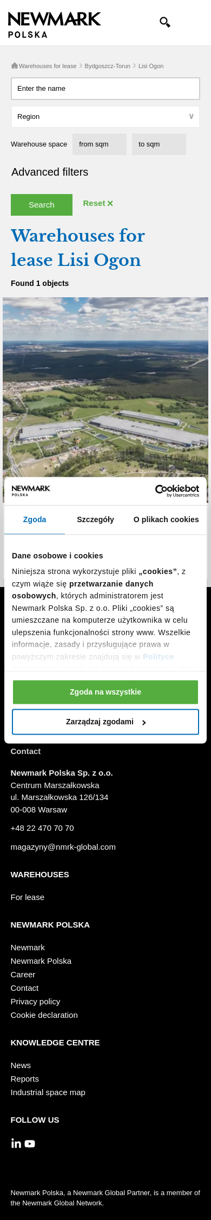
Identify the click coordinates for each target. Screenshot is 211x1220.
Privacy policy (36, 1001)
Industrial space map (48, 1092)
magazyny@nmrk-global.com (63, 846)
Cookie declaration (44, 1014)
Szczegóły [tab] (95, 519)
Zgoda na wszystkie (105, 692)
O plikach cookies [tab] (166, 519)
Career (23, 974)
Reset (94, 203)
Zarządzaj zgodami (106, 722)
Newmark (28, 947)
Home (14, 65)
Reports (25, 1078)
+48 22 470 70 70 (42, 827)
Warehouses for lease (48, 66)
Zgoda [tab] (35, 519)
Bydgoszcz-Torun (107, 66)
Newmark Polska (41, 960)
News (21, 1065)
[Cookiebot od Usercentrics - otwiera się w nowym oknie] (152, 490)
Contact (25, 987)
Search (42, 204)
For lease (28, 897)
